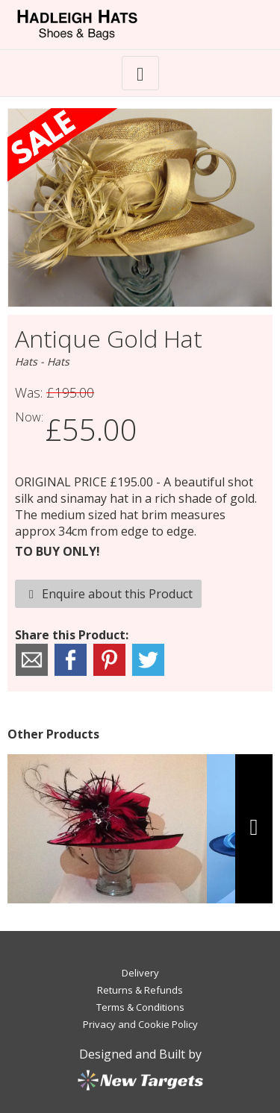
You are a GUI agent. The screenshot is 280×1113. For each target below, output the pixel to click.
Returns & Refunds (140, 990)
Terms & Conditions (140, 1007)
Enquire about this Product (108, 594)
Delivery (140, 972)
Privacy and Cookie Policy (140, 1024)
